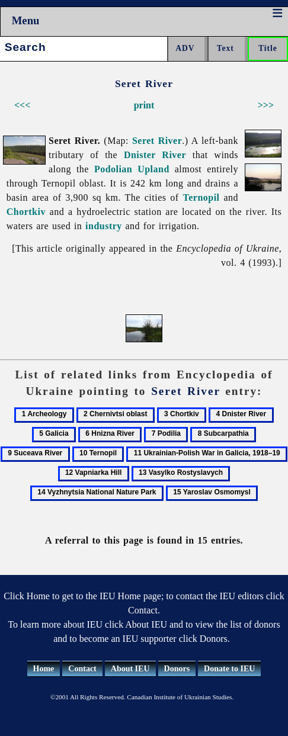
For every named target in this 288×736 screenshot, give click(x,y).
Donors (177, 668)
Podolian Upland (131, 169)
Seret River (157, 141)
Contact (82, 668)
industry (103, 226)
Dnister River (155, 155)
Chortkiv (26, 212)
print (144, 105)
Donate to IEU (229, 668)
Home (44, 668)
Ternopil (201, 197)
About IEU (130, 668)
